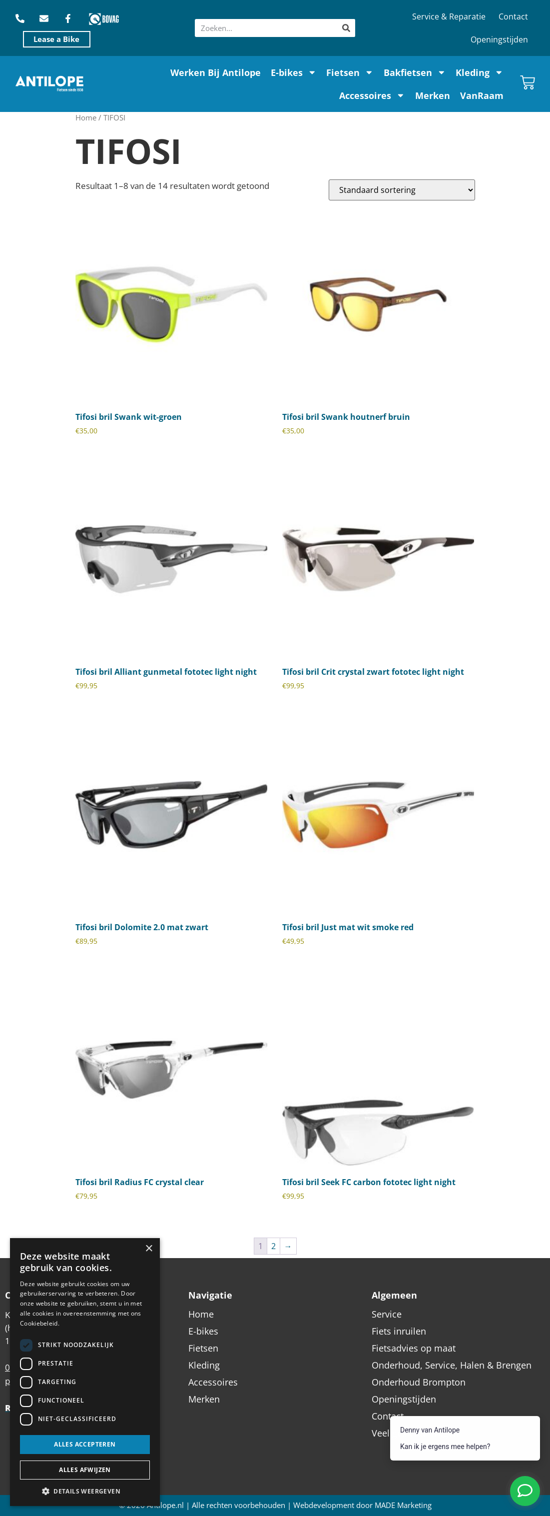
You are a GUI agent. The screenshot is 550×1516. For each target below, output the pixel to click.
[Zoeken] (346, 28)
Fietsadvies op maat (414, 1348)
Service (387, 1314)
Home (85, 117)
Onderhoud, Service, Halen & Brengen (452, 1365)
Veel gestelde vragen (415, 1433)
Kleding (480, 72)
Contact (513, 16)
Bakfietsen (415, 72)
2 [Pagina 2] (273, 1246)
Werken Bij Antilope (215, 72)
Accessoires (372, 95)
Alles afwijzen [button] (85, 1470)
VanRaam (482, 95)
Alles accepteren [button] (84, 1444)
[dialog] (85, 1372)
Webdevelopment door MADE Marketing (362, 1505)
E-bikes (294, 72)
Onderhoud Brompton (419, 1382)
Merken (432, 95)
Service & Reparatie (449, 16)
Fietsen (350, 72)
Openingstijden (499, 39)
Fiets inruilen (399, 1331)
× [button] (148, 1249)
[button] (85, 1491)
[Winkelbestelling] (402, 189)
